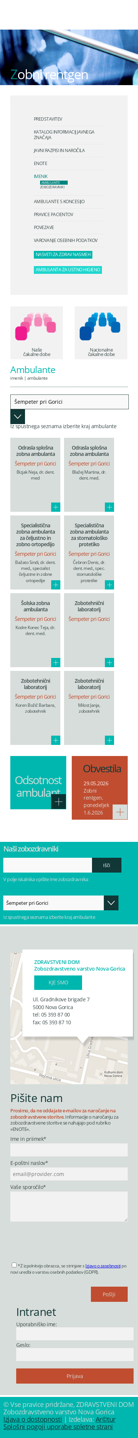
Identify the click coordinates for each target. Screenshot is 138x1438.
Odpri (17, 416)
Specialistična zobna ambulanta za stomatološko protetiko (89, 535)
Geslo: (23, 1344)
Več (55, 507)
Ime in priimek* (28, 1139)
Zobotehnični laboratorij (89, 606)
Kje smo (58, 982)
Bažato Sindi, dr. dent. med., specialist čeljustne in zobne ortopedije (35, 571)
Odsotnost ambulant (38, 786)
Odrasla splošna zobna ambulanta (35, 450)
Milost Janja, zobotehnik (89, 708)
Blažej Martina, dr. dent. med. (89, 475)
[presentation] (66, 1239)
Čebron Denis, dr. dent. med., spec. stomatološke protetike (89, 571)
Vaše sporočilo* (28, 1187)
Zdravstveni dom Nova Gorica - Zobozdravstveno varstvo (60, 20)
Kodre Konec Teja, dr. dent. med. (35, 630)
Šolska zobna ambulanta (35, 606)
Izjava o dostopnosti (32, 1419)
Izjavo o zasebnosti (103, 1266)
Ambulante (37, 378)
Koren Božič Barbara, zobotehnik (35, 708)
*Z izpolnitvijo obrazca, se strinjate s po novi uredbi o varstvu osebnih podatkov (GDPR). (68, 1269)
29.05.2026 (96, 783)
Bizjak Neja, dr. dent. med (35, 475)
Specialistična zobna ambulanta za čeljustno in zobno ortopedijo (35, 535)
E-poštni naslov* (29, 1163)
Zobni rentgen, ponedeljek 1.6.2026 (96, 801)
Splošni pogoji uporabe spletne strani (58, 1426)
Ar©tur (106, 1419)
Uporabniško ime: (36, 1324)
